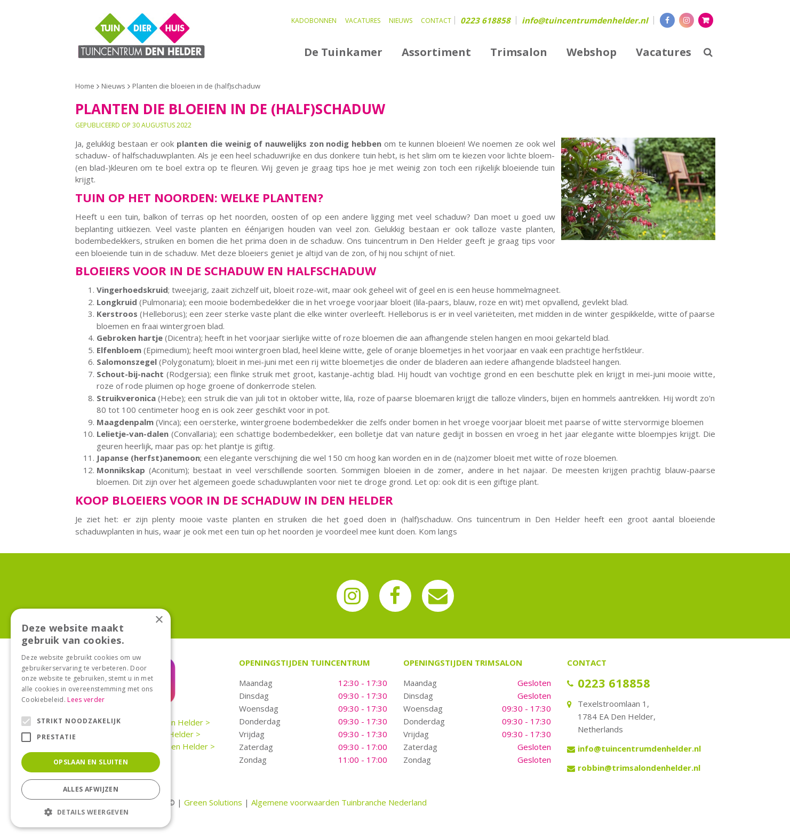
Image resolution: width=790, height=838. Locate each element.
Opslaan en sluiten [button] (90, 762)
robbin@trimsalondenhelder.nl (639, 767)
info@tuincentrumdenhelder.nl (585, 20)
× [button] (159, 620)
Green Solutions (213, 802)
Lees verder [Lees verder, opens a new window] (86, 699)
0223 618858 (485, 20)
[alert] (91, 718)
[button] (90, 812)
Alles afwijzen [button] (91, 789)
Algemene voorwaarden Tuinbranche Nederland (339, 802)
